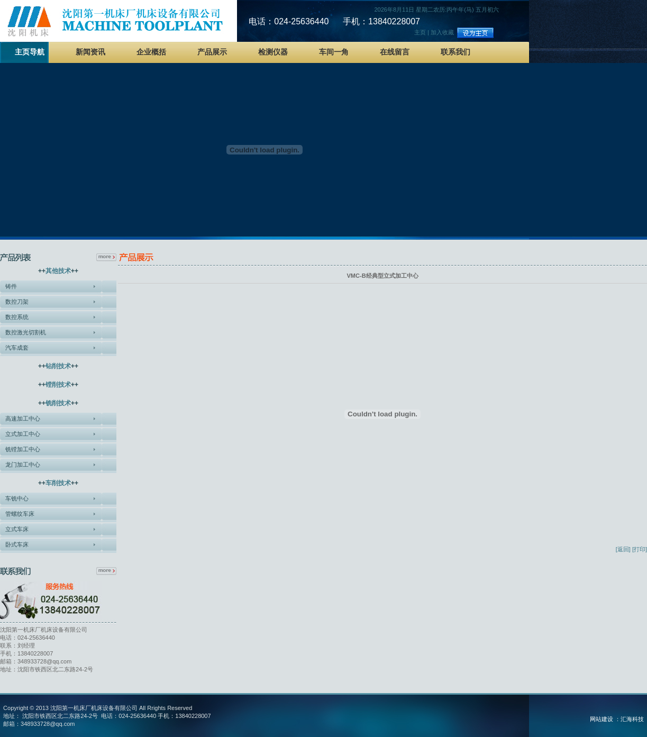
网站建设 (601, 719)
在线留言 (394, 52)
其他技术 (58, 271)
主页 (420, 32)
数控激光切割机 (25, 332)
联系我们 (455, 52)
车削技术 (58, 483)
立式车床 (17, 529)
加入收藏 (442, 32)
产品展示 (212, 52)
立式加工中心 (22, 434)
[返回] (623, 549)
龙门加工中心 (22, 464)
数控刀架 (17, 301)
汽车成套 (17, 347)
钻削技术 (58, 366)
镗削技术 (58, 384)
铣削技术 (58, 403)
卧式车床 (17, 544)
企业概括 (151, 52)
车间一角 (334, 52)
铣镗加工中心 (22, 449)
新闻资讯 (90, 52)
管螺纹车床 (19, 514)
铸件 (11, 286)
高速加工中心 (22, 418)
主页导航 (29, 52)
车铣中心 (17, 498)
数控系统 (17, 317)
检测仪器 (273, 52)
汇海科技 (632, 719)
